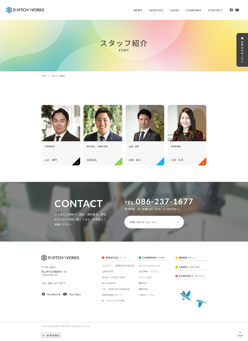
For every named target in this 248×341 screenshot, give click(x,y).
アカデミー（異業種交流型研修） (119, 265)
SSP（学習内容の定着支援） (117, 289)
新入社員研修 (109, 283)
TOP (240, 335)
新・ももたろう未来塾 (113, 300)
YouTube (72, 294)
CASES (174, 10)
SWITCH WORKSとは (150, 265)
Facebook (51, 294)
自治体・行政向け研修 (113, 277)
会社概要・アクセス (149, 271)
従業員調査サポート (112, 294)
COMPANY (193, 10)
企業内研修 (108, 271)
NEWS (137, 10)
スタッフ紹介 (146, 277)
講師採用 (143, 289)
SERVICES (156, 10)
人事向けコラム (147, 294)
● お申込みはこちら (242, 50)
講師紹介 (143, 283)
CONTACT (215, 10)
